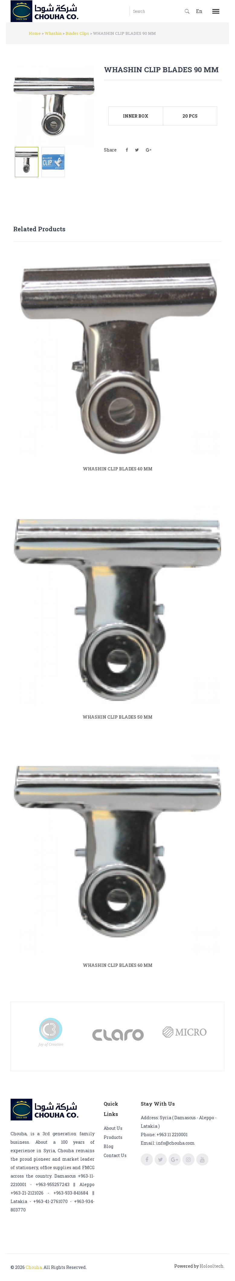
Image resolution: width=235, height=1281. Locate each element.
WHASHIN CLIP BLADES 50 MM (117, 717)
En (199, 11)
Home (35, 33)
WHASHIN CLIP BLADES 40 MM (118, 469)
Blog (108, 1146)
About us (113, 1128)
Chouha (34, 1267)
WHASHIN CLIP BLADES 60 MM (118, 965)
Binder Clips (77, 33)
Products (113, 1137)
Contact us (115, 1155)
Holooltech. (212, 1266)
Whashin (53, 33)
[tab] (26, 162)
